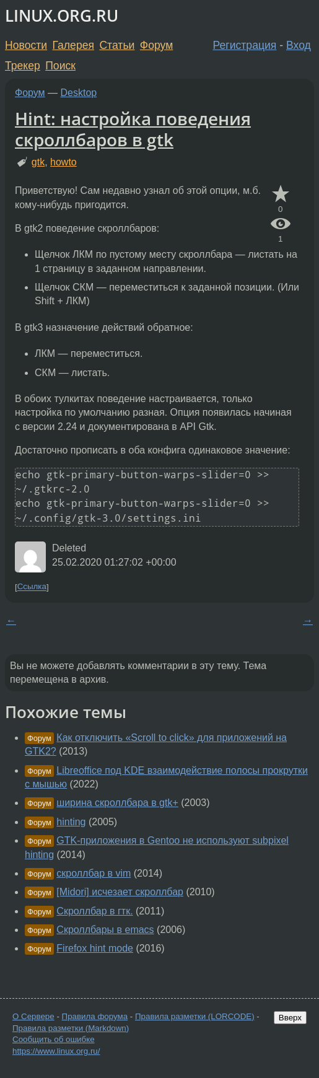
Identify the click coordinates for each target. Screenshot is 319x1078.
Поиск (60, 65)
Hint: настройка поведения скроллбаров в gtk (133, 129)
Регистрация (245, 45)
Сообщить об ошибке (53, 1039)
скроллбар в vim (93, 873)
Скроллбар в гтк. (94, 911)
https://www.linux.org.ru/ (56, 1051)
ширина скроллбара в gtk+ (117, 802)
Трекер (22, 65)
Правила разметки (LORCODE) (195, 1016)
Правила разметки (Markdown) (70, 1028)
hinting (70, 822)
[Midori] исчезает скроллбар (119, 892)
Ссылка (31, 587)
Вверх (290, 1017)
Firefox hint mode (94, 948)
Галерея (73, 45)
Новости (26, 45)
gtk (38, 162)
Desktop (79, 92)
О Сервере (33, 1016)
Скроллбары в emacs (105, 929)
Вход (298, 45)
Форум (156, 45)
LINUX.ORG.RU (61, 16)
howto (63, 162)
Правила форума (95, 1016)
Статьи (116, 45)
